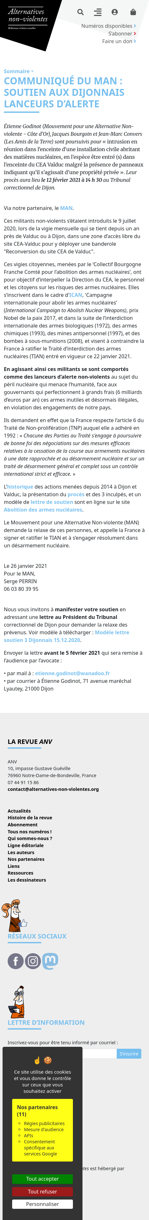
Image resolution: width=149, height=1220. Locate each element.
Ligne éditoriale (26, 845)
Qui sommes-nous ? (30, 838)
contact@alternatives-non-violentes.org (53, 789)
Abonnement (23, 825)
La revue (30, 741)
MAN (66, 208)
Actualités (19, 811)
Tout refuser (42, 1191)
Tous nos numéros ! (29, 832)
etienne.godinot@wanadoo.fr (72, 673)
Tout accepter (42, 1178)
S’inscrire (129, 1054)
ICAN (75, 294)
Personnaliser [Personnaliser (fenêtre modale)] (42, 1204)
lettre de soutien (52, 502)
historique (20, 486)
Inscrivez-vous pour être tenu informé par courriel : (63, 1042)
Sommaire (17, 71)
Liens (14, 866)
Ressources (20, 873)
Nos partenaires (26, 859)
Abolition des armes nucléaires (43, 509)
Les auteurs (21, 852)
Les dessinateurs (27, 880)
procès (76, 494)
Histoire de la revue (30, 818)
